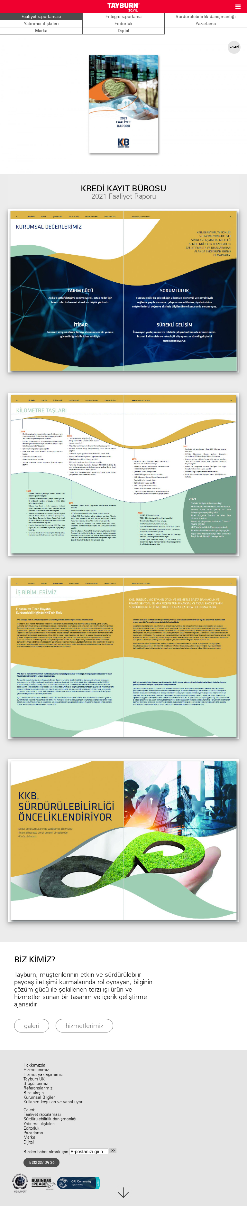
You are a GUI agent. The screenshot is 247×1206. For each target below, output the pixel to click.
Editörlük (123, 23)
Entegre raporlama (123, 16)
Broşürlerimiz (35, 1083)
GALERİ (234, 46)
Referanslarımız (37, 1088)
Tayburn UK (34, 1079)
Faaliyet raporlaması (41, 16)
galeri (31, 1025)
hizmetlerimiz (84, 1025)
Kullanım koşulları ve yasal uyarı (53, 1101)
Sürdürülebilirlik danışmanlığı (206, 16)
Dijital (123, 30)
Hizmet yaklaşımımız (43, 1074)
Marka (41, 30)
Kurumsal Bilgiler (39, 1097)
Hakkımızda (34, 1065)
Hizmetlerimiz (36, 1069)
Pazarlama (206, 23)
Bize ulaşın (33, 1092)
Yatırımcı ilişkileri (41, 23)
